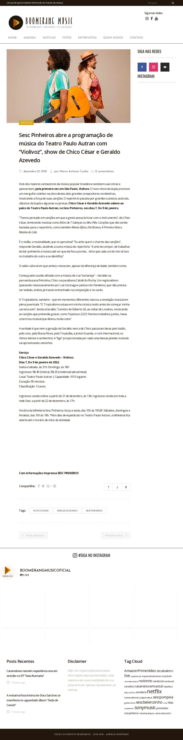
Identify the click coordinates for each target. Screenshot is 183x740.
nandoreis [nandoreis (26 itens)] (158, 681)
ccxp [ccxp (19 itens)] (165, 702)
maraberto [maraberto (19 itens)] (129, 708)
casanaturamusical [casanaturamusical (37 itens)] (149, 686)
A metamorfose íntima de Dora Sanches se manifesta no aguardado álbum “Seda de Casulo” (33, 700)
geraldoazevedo (67, 510)
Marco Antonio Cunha (74, 171)
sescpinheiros (94, 510)
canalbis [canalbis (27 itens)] (129, 686)
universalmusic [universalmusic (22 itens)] (131, 697)
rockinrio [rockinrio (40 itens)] (145, 680)
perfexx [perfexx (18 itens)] (131, 692)
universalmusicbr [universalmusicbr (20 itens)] (163, 713)
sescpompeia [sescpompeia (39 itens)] (163, 697)
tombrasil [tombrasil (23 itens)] (169, 681)
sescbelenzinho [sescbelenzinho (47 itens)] (149, 702)
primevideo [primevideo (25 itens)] (162, 708)
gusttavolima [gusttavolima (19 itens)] (129, 702)
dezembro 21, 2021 (33, 171)
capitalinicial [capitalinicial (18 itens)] (136, 676)
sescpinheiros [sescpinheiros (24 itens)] (131, 713)
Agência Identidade (117, 734)
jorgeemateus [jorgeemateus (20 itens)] (146, 697)
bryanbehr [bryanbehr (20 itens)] (167, 676)
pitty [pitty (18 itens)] (126, 692)
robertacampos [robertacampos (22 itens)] (146, 713)
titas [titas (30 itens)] (170, 702)
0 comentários (104, 171)
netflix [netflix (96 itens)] (154, 691)
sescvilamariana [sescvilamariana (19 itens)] (131, 681)
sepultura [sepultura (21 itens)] (168, 686)
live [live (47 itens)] (127, 675)
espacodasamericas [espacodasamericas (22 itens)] (151, 676)
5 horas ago (16, 682)
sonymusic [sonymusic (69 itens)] (145, 707)
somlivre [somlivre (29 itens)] (141, 692)
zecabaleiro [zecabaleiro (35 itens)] (165, 671)
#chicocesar (41, 510)
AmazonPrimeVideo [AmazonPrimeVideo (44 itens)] (140, 670)
